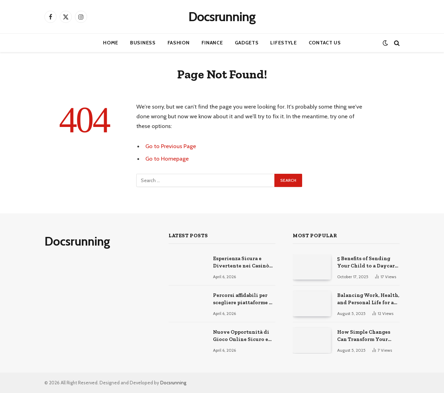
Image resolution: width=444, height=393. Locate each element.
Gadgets (247, 43)
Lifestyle (283, 43)
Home (110, 43)
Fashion (179, 43)
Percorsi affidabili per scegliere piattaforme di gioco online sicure (243, 299)
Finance (212, 43)
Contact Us (325, 43)
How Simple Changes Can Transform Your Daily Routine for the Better (364, 336)
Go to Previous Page (170, 146)
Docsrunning (173, 382)
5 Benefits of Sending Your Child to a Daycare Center (367, 262)
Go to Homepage (167, 158)
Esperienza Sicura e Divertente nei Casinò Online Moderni (241, 262)
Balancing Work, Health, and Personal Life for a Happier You (368, 299)
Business (143, 43)
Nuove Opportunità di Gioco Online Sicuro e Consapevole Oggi (241, 336)
